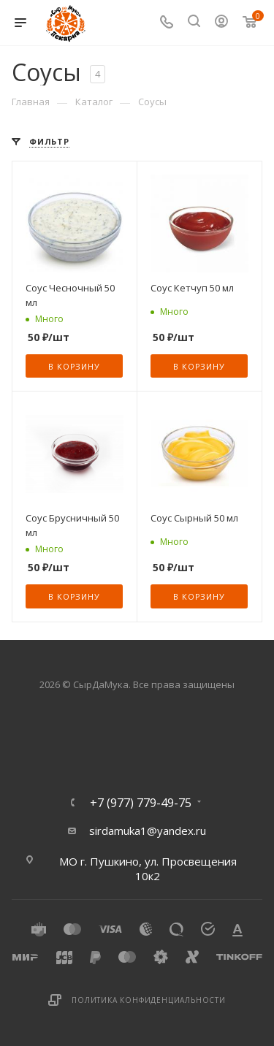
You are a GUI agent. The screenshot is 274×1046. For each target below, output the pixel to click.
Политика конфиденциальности (149, 1000)
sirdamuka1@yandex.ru (147, 830)
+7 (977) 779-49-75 (140, 803)
